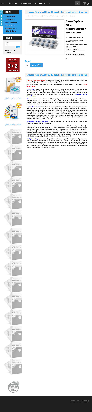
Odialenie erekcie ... (36, 16)
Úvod (3, 3)
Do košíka (38, 65)
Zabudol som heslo (10, 50)
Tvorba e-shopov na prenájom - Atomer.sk (79, 402)
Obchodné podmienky (26, 3)
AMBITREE (76, 49)
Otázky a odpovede (12, 3)
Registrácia (8, 52)
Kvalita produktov (40, 3)
